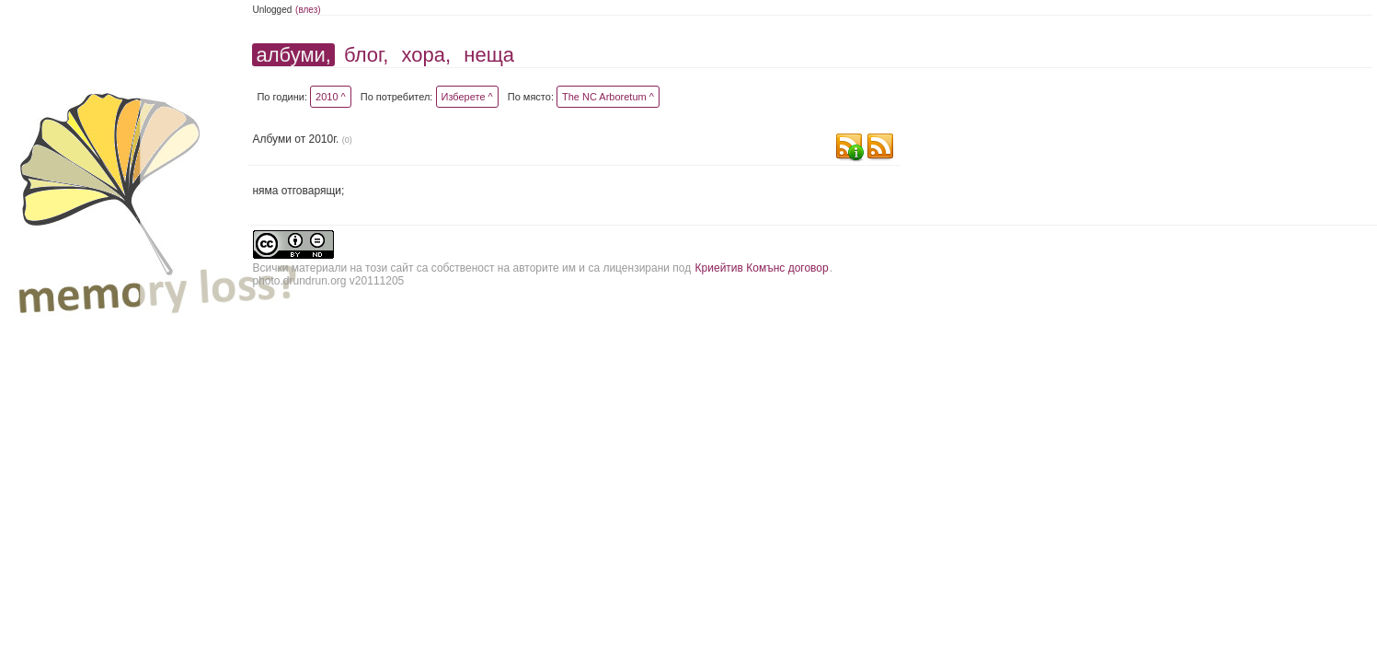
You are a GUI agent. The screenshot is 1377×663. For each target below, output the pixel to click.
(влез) (308, 10)
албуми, (293, 54)
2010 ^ (331, 96)
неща (489, 54)
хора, (427, 54)
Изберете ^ (467, 96)
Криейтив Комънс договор (762, 268)
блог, (366, 54)
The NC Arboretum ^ (608, 96)
